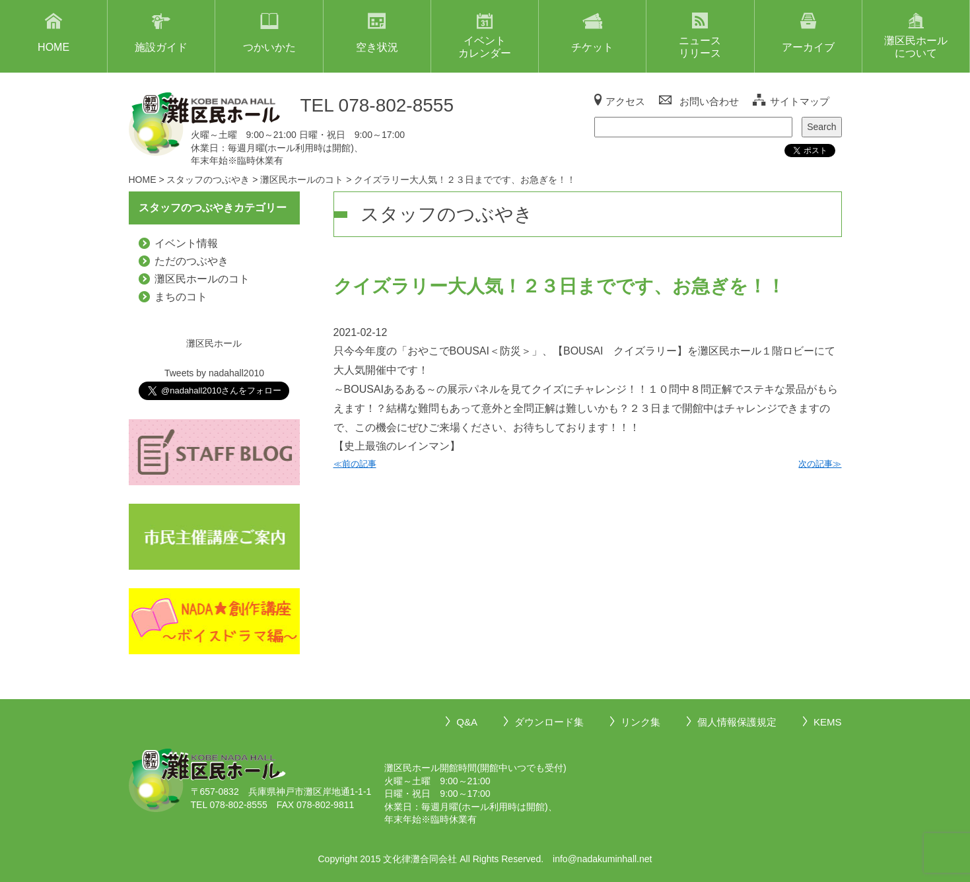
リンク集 (640, 722)
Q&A (466, 722)
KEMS (828, 722)
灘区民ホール (214, 343)
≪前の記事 (354, 464)
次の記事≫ (819, 464)
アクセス (625, 101)
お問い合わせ (709, 101)
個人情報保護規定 (737, 722)
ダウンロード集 (549, 722)
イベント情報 (186, 243)
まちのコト (181, 296)
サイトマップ (799, 101)
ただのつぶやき (191, 261)
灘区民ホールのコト (202, 279)
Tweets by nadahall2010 (214, 373)
